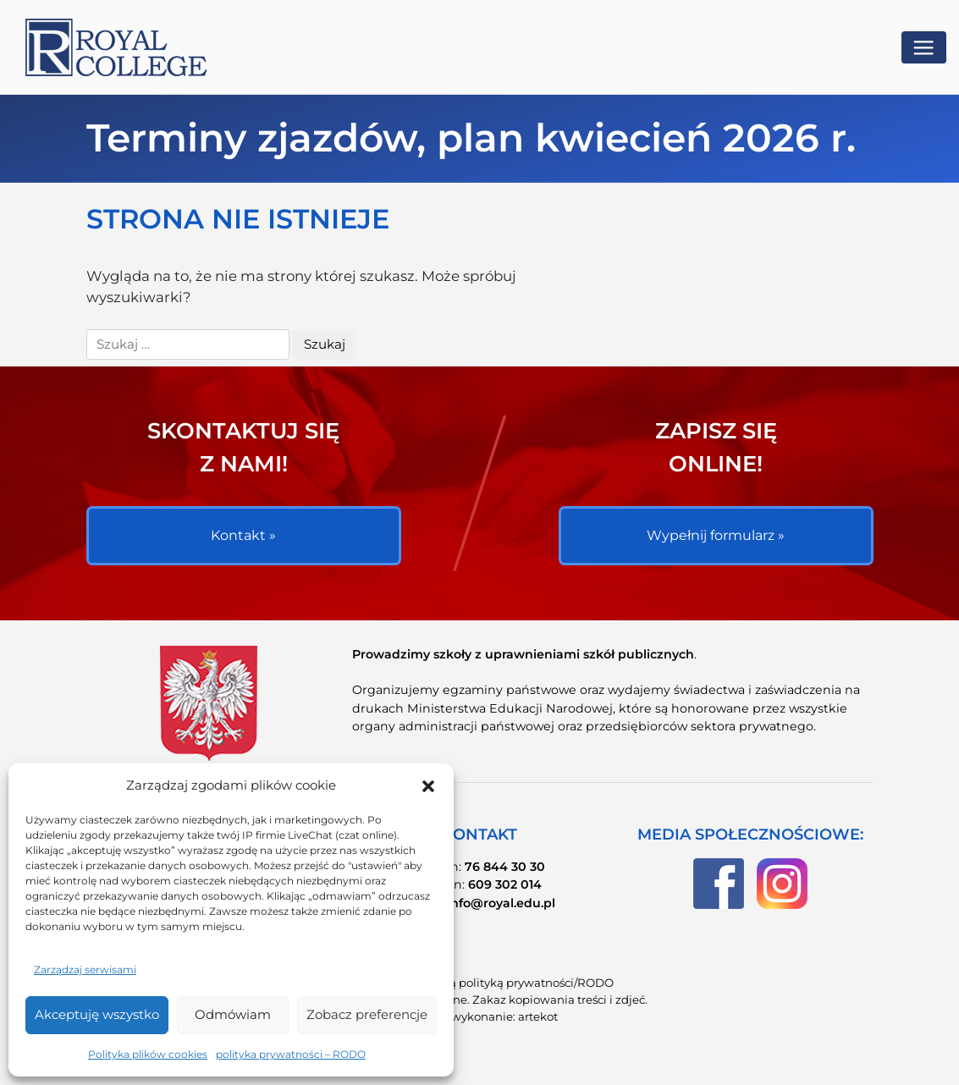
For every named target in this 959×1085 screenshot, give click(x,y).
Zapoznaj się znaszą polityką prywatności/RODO (479, 982)
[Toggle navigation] (923, 47)
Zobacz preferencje (366, 1014)
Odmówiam (233, 1014)
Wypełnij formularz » (716, 535)
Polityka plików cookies (147, 1054)
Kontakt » (243, 535)
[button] (428, 786)
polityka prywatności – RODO (291, 1054)
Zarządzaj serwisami (85, 969)
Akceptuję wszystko (97, 1014)
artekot (538, 1016)
